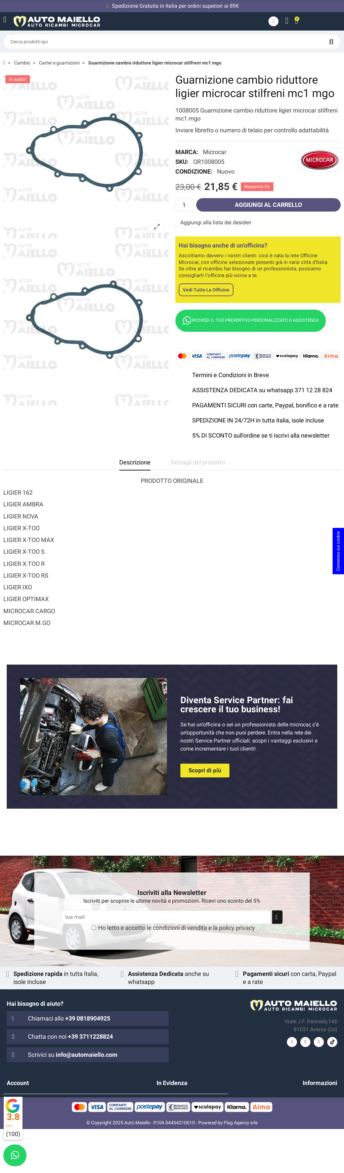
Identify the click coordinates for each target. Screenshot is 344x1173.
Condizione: (193, 171)
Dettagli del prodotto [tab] (198, 462)
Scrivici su (73, 1054)
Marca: (186, 151)
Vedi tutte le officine (206, 289)
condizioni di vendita (180, 927)
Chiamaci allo (69, 1018)
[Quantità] (184, 205)
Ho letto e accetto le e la (176, 927)
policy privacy (237, 927)
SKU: (181, 161)
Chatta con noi (70, 1036)
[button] (204, 770)
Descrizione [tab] (134, 462)
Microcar (214, 151)
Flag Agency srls (241, 1166)
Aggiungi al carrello (268, 204)
